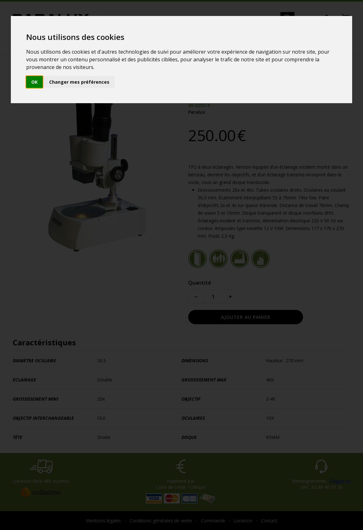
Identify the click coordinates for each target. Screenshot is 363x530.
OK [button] (34, 82)
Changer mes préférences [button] (79, 82)
